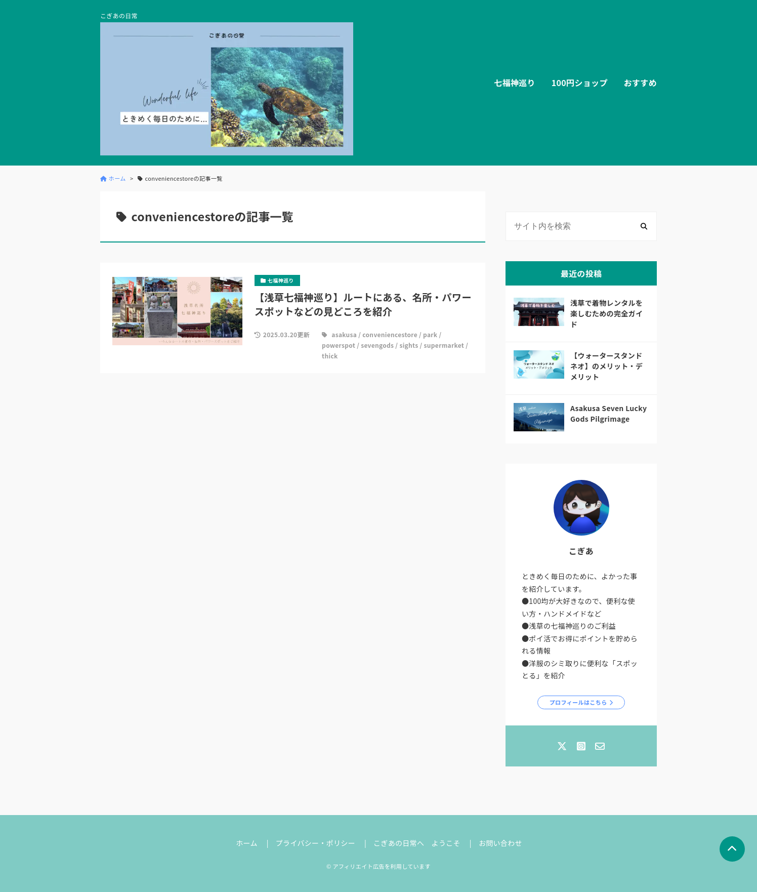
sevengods (377, 345)
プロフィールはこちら (578, 702)
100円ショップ (580, 82)
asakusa (344, 334)
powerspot (338, 345)
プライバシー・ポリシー (315, 843)
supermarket (444, 345)
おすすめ (640, 82)
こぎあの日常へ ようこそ (416, 843)
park (430, 334)
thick (330, 355)
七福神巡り (514, 82)
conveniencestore (389, 334)
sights (408, 345)
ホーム (247, 843)
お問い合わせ (500, 843)
